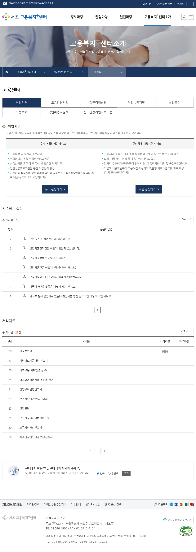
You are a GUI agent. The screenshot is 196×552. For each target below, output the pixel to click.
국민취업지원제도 (59, 112)
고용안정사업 (59, 102)
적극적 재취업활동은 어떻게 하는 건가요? (52, 286)
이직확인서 (26, 351)
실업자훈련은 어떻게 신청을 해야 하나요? (52, 267)
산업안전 (24, 408)
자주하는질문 (164, 3)
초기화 (180, 2)
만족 (102, 473)
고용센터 (97, 71)
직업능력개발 (136, 102)
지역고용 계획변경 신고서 (34, 370)
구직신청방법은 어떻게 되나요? (47, 257)
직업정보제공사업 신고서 (34, 360)
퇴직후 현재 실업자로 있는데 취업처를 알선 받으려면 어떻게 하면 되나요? (71, 296)
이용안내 (148, 3)
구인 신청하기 (147, 189)
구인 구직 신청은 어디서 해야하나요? (50, 238)
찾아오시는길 (92, 504)
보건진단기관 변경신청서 (34, 398)
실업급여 (174, 102)
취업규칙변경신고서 (31, 389)
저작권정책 (33, 504)
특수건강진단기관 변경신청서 (36, 437)
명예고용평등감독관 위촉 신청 (36, 379)
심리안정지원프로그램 (98, 112)
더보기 (184, 218)
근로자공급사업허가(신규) (34, 417)
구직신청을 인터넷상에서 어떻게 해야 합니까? (55, 277)
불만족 (114, 473)
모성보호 (21, 112)
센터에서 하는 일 (62, 71)
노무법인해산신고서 (31, 427)
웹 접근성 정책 (113, 504)
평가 (126, 473)
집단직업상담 (98, 102)
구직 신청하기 (53, 189)
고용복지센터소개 (25, 71)
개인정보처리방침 (12, 504)
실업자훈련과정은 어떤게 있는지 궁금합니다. (54, 248)
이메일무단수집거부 (55, 504)
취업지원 (21, 102)
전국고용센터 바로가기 (180, 520)
